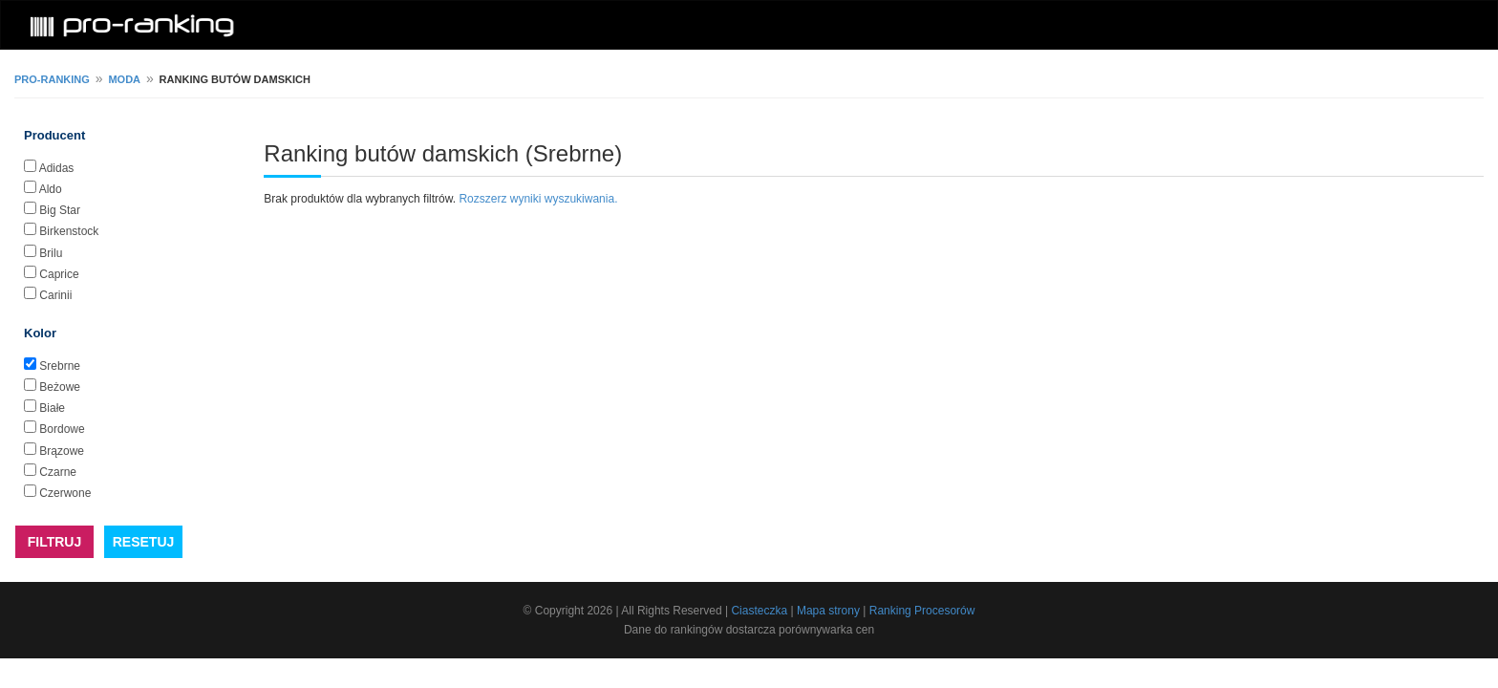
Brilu (50, 253)
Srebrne (59, 366)
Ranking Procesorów (922, 610)
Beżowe (59, 387)
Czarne (57, 472)
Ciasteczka (759, 610)
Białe (52, 408)
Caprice (58, 274)
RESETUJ (144, 541)
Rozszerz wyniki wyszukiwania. (538, 198)
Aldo (50, 189)
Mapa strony (828, 610)
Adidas (57, 168)
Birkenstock (68, 231)
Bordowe (61, 429)
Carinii (55, 295)
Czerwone (65, 493)
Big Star (59, 210)
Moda (124, 79)
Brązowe (61, 451)
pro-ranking (52, 79)
